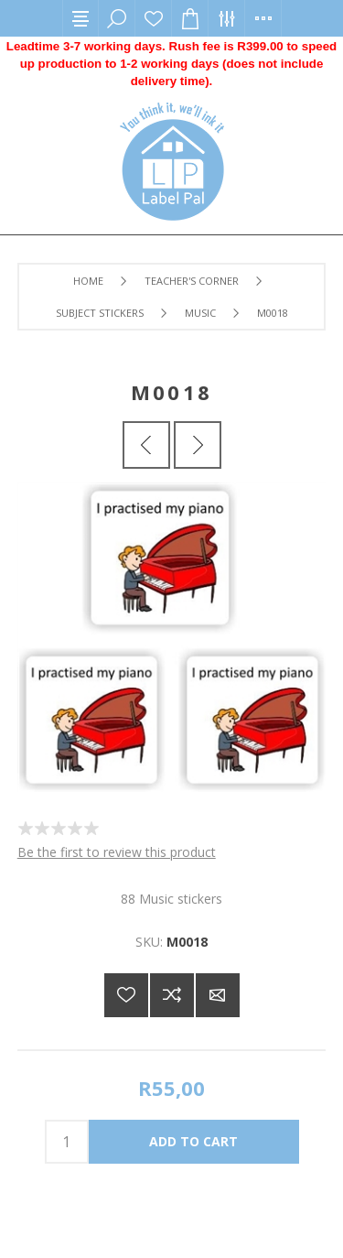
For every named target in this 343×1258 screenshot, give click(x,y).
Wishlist (153, 18)
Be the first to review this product (116, 852)
